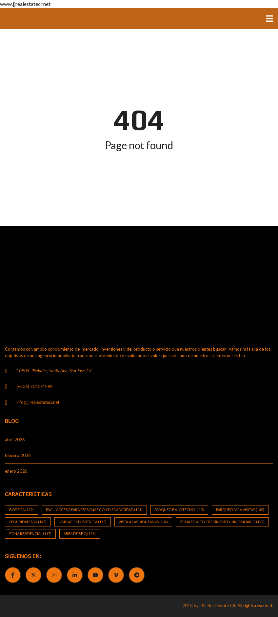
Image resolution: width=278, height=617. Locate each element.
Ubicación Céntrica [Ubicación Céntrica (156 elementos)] (83, 522)
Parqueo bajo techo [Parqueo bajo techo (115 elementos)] (179, 509)
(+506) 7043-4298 (34, 386)
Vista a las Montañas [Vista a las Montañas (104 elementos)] (143, 522)
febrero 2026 (18, 455)
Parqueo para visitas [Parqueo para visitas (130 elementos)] (240, 509)
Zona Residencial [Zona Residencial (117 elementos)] (30, 533)
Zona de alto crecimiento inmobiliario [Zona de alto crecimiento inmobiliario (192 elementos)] (222, 522)
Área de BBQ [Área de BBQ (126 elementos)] (80, 533)
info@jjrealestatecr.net (37, 402)
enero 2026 (16, 471)
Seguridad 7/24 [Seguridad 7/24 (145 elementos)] (28, 522)
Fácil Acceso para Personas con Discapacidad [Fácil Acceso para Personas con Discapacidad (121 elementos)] (94, 509)
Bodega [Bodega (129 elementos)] (21, 509)
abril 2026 (15, 439)
